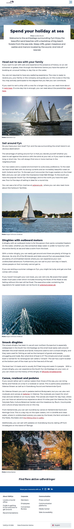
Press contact (44, 500)
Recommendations (10, 513)
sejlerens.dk (37, 185)
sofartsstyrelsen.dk (48, 285)
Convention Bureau (25, 508)
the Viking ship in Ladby (33, 418)
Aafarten (26, 394)
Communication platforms (45, 504)
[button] (45, 2)
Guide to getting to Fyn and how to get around (10, 507)
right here (8, 88)
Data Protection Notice (25, 525)
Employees (25, 503)
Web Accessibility (46, 512)
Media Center (44, 509)
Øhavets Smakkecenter (51, 372)
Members (24, 500)
